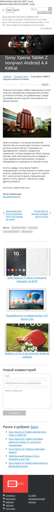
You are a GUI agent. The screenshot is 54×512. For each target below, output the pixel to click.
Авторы (32, 502)
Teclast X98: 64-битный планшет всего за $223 (40, 214)
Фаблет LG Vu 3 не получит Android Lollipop (27, 341)
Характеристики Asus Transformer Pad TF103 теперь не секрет (14, 215)
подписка (10, 495)
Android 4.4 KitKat (19, 228)
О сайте (32, 495)
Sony (34, 427)
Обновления (27, 231)
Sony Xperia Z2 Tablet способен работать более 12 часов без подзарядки (26, 442)
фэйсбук (10, 502)
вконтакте (11, 498)
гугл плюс (10, 508)
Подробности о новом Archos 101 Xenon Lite (27, 303)
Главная (7, 76)
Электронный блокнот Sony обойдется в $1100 (24, 457)
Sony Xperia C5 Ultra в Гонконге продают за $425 (27, 265)
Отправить (14, 413)
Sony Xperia (32, 228)
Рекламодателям (37, 498)
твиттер (9, 505)
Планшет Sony (21, 76)
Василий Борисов (11, 196)
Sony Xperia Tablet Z (11, 231)
